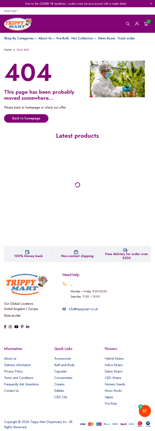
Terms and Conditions (18, 378)
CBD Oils (60, 397)
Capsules (60, 371)
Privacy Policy (13, 371)
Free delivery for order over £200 (126, 256)
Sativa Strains (114, 371)
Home (7, 50)
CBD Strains (113, 378)
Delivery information (17, 365)
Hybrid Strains (114, 358)
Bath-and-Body (64, 365)
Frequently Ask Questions (21, 384)
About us (10, 358)
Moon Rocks (113, 390)
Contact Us (11, 390)
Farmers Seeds (115, 384)
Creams (59, 384)
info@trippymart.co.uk (80, 309)
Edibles (59, 390)
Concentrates (63, 378)
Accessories (62, 358)
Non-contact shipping (77, 256)
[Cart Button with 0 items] (145, 411)
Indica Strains (114, 365)
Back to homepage (26, 118)
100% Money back (28, 256)
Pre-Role (111, 403)
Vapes (109, 397)
